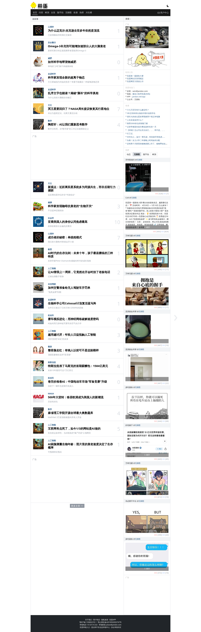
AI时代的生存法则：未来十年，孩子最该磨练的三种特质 (80, 254)
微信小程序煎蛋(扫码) (141, 94)
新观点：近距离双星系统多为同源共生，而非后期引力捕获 (82, 188)
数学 (50, 120)
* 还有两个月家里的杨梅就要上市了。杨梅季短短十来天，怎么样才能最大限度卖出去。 (161, 143)
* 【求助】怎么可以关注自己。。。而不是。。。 (145, 130)
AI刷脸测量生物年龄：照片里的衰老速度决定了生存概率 (80, 445)
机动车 (51, 315)
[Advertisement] (77, 157)
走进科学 (52, 73)
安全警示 (52, 42)
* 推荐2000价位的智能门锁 (136, 123)
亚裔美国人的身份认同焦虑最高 (67, 222)
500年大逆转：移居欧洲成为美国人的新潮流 (75, 397)
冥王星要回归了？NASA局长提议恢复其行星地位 (78, 109)
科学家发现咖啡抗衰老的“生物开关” (70, 206)
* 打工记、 (129, 133)
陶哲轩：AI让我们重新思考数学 (68, 124)
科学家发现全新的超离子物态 (66, 77)
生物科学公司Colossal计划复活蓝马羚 (72, 303)
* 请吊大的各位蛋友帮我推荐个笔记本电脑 (142, 116)
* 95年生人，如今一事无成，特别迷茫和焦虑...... (145, 137)
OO (156, 193)
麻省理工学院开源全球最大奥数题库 (70, 413)
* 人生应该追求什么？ (134, 120)
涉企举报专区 (116, 627)
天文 (50, 105)
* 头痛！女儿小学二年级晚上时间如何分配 (142, 140)
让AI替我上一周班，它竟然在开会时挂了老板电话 (79, 272)
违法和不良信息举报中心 (100, 627)
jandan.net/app (138, 96)
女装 (53, 12)
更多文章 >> (77, 505)
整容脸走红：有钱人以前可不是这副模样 (73, 350)
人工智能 (52, 268)
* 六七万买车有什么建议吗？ (137, 110)
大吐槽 (89, 12)
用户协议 (96, 619)
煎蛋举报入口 (85, 627)
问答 (41, 12)
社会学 (51, 218)
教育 (50, 249)
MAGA (51, 393)
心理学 (51, 27)
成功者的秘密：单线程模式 (65, 237)
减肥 (50, 58)
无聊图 (68, 12)
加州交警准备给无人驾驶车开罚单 (69, 288)
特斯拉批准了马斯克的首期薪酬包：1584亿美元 (78, 366)
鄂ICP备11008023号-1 (88, 622)
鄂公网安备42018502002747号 (110, 622)
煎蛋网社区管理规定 (135, 78)
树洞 (47, 12)
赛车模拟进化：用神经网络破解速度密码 (73, 319)
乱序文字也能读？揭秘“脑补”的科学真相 (73, 93)
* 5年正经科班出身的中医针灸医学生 (140, 113)
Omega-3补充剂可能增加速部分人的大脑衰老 (77, 46)
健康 (50, 202)
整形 (50, 346)
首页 (35, 12)
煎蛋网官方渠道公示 (135, 81)
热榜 (81, 12)
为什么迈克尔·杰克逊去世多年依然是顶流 (74, 30)
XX (164, 193)
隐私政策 (104, 619)
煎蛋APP (112, 619)
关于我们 (88, 619)
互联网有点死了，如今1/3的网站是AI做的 (74, 428)
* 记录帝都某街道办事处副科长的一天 (140, 126)
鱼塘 (75, 12)
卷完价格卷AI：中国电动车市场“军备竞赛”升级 (77, 381)
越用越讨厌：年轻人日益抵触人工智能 (72, 335)
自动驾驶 (52, 284)
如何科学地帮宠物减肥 (62, 62)
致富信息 (52, 362)
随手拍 (60, 12)
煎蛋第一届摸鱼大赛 (135, 76)
